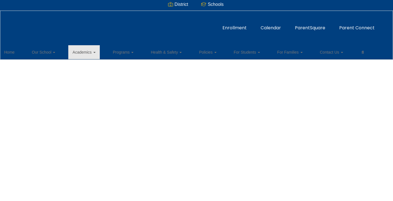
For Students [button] (202, 51)
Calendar (195, 25)
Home (18, 51)
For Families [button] (236, 51)
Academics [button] (74, 51)
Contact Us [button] (268, 51)
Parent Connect (281, 25)
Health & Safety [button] (139, 51)
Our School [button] (43, 51)
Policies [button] (171, 51)
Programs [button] (105, 51)
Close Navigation (316, 53)
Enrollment (158, 25)
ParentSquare (234, 25)
